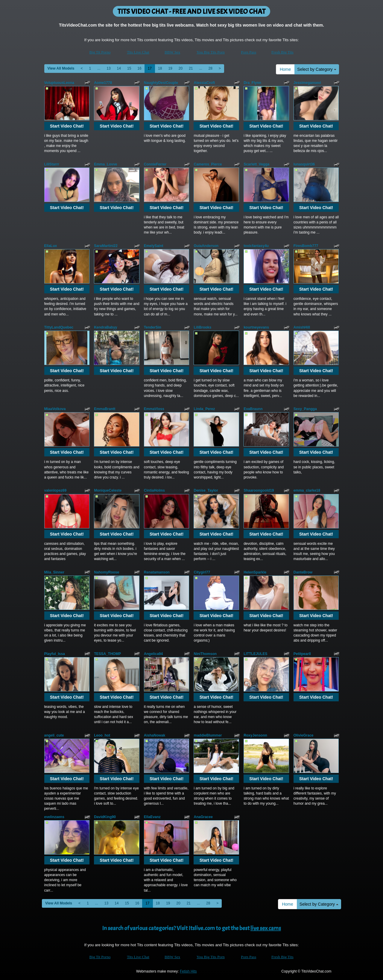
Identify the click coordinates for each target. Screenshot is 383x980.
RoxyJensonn (255, 735)
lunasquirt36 (304, 164)
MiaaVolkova (55, 409)
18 (160, 68)
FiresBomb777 (306, 246)
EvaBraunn (253, 409)
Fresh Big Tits (282, 52)
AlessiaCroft (204, 83)
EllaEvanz (152, 817)
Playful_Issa (54, 654)
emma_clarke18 (307, 490)
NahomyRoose (106, 572)
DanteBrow (303, 572)
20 (181, 68)
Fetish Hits (188, 971)
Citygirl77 (202, 572)
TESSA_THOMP (107, 654)
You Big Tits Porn (211, 52)
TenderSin (152, 327)
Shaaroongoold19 (259, 490)
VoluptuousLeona (59, 83)
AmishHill (302, 327)
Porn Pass (248, 52)
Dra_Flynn (252, 83)
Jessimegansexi (307, 83)
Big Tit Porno (100, 52)
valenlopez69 (55, 490)
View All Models (61, 68)
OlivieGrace (304, 735)
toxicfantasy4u (256, 246)
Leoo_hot (102, 735)
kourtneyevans (256, 327)
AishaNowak (154, 735)
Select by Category (316, 69)
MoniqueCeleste (107, 490)
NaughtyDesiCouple (161, 83)
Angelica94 (153, 654)
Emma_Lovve (105, 164)
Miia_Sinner (54, 572)
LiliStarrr (51, 164)
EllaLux (50, 246)
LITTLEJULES (255, 654)
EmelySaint (153, 246)
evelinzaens (54, 817)
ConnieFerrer (155, 164)
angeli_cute (54, 735)
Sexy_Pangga (305, 409)
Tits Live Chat (138, 52)
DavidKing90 (105, 817)
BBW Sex (172, 52)
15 (129, 68)
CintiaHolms (154, 490)
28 (210, 68)
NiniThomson (205, 654)
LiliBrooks (202, 327)
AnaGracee (203, 817)
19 (170, 68)
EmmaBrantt (104, 409)
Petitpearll (302, 654)
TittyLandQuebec (59, 327)
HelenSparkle (255, 572)
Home (285, 69)
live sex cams (265, 928)
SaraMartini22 (106, 246)
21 (191, 68)
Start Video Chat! (67, 126)
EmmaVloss (154, 409)
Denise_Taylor (206, 490)
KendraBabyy (105, 327)
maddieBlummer (208, 735)
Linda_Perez (204, 409)
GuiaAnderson (206, 246)
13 (108, 68)
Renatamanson (157, 572)
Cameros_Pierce (208, 164)
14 (119, 68)
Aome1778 (103, 83)
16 (139, 68)
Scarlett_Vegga (256, 164)
